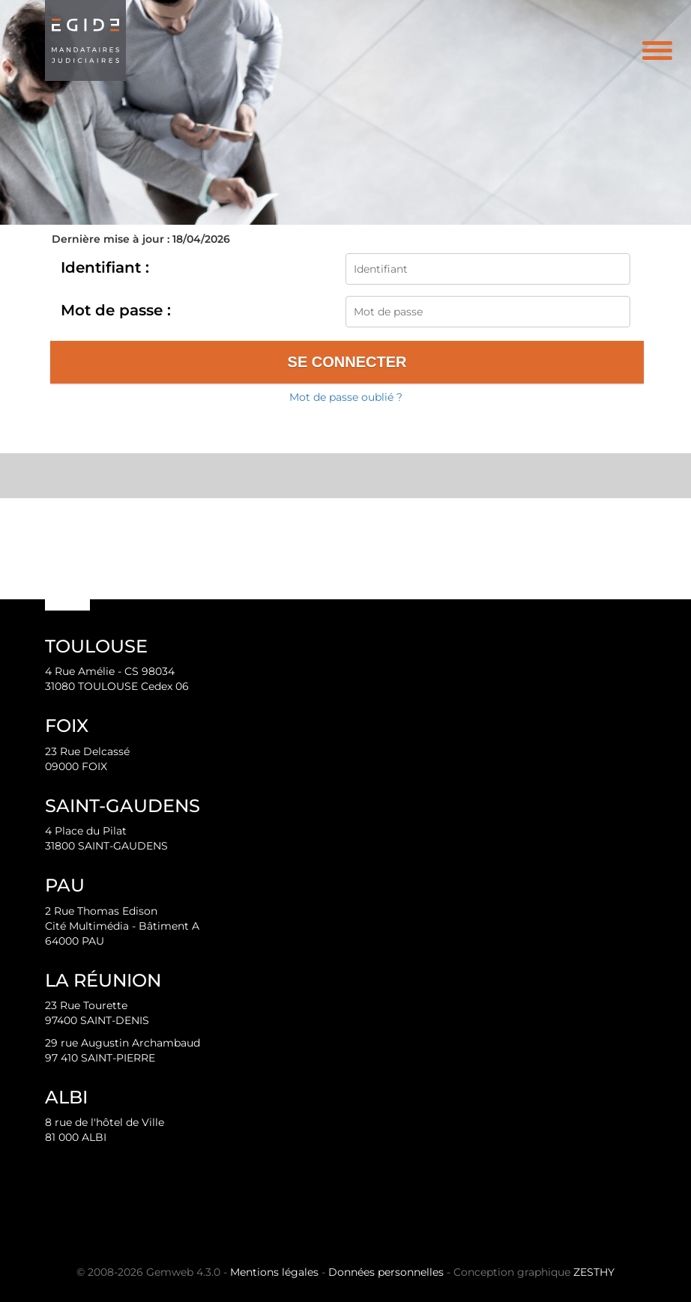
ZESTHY (594, 1272)
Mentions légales (274, 1272)
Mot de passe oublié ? (345, 397)
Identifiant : (105, 267)
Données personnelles (386, 1272)
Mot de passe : (116, 310)
